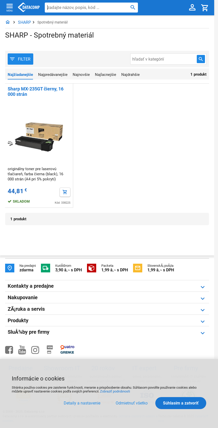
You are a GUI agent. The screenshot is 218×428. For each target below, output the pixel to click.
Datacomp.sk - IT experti (29, 8)
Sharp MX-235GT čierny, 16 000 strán (35, 91)
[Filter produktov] (20, 59)
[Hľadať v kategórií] (201, 59)
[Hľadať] (133, 7)
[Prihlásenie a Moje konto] (192, 8)
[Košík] (205, 8)
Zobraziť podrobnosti (115, 391)
